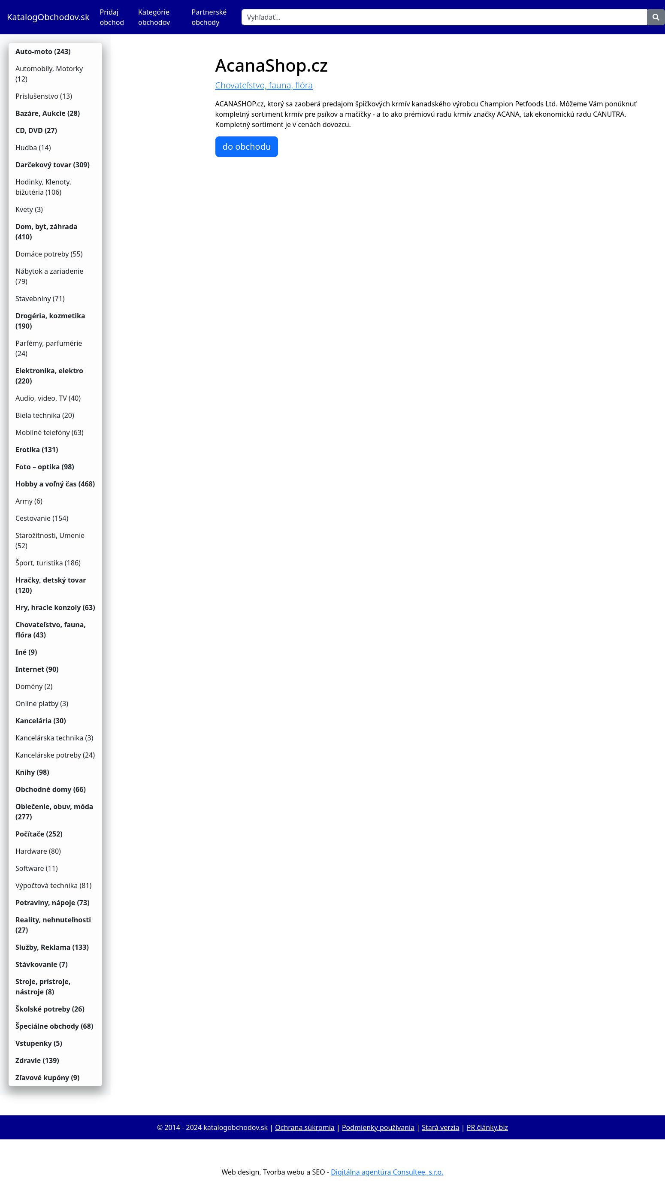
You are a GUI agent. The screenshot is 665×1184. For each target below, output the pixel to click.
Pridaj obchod (112, 17)
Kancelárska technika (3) (54, 738)
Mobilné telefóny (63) (49, 432)
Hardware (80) (38, 851)
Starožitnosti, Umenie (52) (50, 540)
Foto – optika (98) (44, 466)
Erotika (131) (36, 449)
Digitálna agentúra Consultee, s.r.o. (387, 1172)
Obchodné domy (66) (50, 789)
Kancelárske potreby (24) (55, 755)
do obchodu (247, 146)
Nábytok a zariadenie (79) (49, 276)
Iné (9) (26, 652)
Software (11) (36, 868)
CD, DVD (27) (36, 130)
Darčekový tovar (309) (52, 164)
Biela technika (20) (44, 415)
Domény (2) (33, 686)
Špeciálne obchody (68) (54, 1026)
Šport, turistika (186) (48, 563)
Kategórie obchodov (154, 17)
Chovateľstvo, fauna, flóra (264, 85)
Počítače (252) (39, 834)
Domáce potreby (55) (49, 254)
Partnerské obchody (209, 17)
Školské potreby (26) (50, 1009)
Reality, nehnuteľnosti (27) (53, 925)
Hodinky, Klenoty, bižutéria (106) (43, 187)
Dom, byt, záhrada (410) (46, 232)
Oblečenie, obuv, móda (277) (54, 812)
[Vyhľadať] (444, 17)
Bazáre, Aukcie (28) (47, 113)
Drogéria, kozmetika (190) (50, 321)
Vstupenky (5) (38, 1043)
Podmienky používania (378, 1127)
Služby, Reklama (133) (52, 947)
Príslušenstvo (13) (43, 96)
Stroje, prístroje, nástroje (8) (42, 987)
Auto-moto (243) (43, 51)
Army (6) (28, 501)
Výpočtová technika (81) (53, 885)
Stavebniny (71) (40, 298)
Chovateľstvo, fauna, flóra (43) (50, 630)
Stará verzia (440, 1127)
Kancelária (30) (40, 720)
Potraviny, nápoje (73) (52, 902)
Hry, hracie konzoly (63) (55, 607)
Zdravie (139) (37, 1060)
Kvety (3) (29, 209)
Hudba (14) (33, 147)
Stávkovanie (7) (41, 964)
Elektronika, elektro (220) (49, 376)
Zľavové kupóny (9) (47, 1077)
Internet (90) (36, 669)
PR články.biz (487, 1127)
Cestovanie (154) (41, 518)
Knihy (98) (32, 772)
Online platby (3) (41, 703)
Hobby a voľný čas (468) (55, 484)
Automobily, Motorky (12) (49, 74)
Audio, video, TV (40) (48, 398)
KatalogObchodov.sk (48, 17)
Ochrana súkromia (304, 1127)
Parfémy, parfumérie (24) (48, 348)
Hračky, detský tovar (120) (50, 585)
